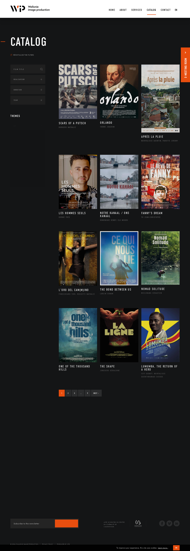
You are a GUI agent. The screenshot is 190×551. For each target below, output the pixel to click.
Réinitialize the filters (22, 55)
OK (176, 548)
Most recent (174, 52)
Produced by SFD (63, 544)
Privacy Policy (47, 544)
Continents (18, 192)
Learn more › (163, 548)
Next (96, 393)
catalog (28, 42)
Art (14, 126)
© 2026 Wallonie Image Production (24, 544)
